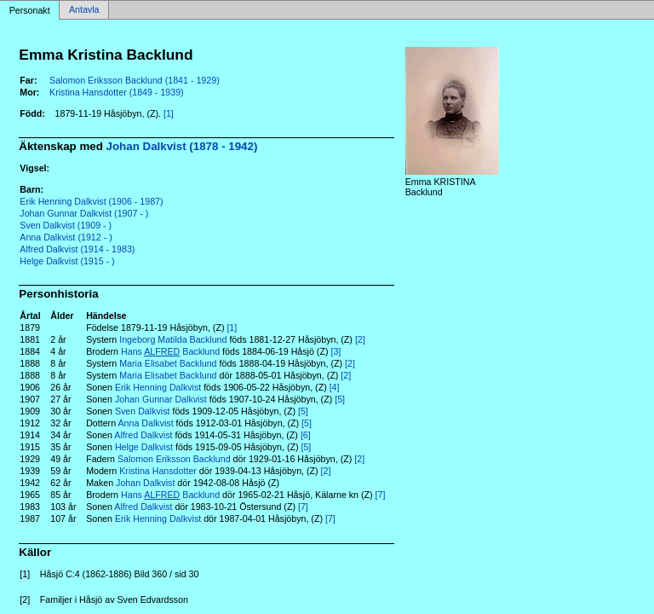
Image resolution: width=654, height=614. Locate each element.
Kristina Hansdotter (158, 471)
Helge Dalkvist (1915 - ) (67, 261)
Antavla (84, 10)
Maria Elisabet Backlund (167, 363)
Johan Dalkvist (145, 483)
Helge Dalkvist (144, 447)
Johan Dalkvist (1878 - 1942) (182, 146)
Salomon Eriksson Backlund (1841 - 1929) (134, 80)
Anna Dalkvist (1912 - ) (66, 237)
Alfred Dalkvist (143, 435)
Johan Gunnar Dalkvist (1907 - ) (84, 213)
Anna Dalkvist (145, 423)
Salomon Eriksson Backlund (174, 459)
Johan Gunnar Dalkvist (161, 399)
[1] (169, 113)
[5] (340, 399)
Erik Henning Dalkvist (158, 387)
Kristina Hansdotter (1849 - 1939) (116, 92)
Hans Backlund (170, 351)
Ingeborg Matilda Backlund (173, 339)
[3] (335, 351)
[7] (381, 494)
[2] (360, 339)
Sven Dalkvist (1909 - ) (66, 225)
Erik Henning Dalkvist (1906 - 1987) (91, 201)
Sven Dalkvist (142, 411)
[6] (306, 435)
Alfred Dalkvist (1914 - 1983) (77, 249)
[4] (335, 387)
